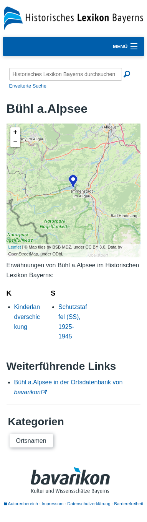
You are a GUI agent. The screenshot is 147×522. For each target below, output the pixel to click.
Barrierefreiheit (128, 503)
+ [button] (15, 132)
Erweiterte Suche (27, 86)
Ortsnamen (31, 440)
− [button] (15, 142)
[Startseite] (73, 18)
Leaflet (14, 247)
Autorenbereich (21, 503)
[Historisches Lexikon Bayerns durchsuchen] (65, 74)
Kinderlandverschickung (27, 317)
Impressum (53, 503)
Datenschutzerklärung (88, 503)
